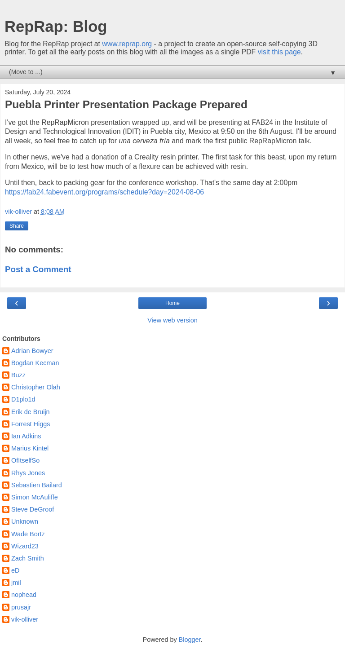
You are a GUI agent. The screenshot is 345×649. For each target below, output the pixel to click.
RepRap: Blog (55, 26)
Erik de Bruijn (30, 411)
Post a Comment (38, 269)
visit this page (279, 52)
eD (15, 570)
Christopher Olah (35, 387)
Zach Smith (27, 558)
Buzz (18, 375)
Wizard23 (25, 546)
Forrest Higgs (30, 424)
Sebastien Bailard (36, 485)
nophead (23, 594)
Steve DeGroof (32, 509)
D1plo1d (23, 399)
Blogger (190, 639)
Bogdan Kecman (35, 362)
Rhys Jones (28, 473)
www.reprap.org (127, 44)
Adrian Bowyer (32, 350)
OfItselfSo (25, 460)
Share (16, 226)
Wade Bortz (28, 534)
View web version (172, 320)
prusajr (21, 607)
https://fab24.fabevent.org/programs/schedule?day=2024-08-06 (104, 192)
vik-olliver (24, 619)
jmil (16, 582)
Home (172, 303)
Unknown (24, 521)
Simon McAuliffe (34, 497)
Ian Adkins (26, 436)
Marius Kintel (30, 448)
